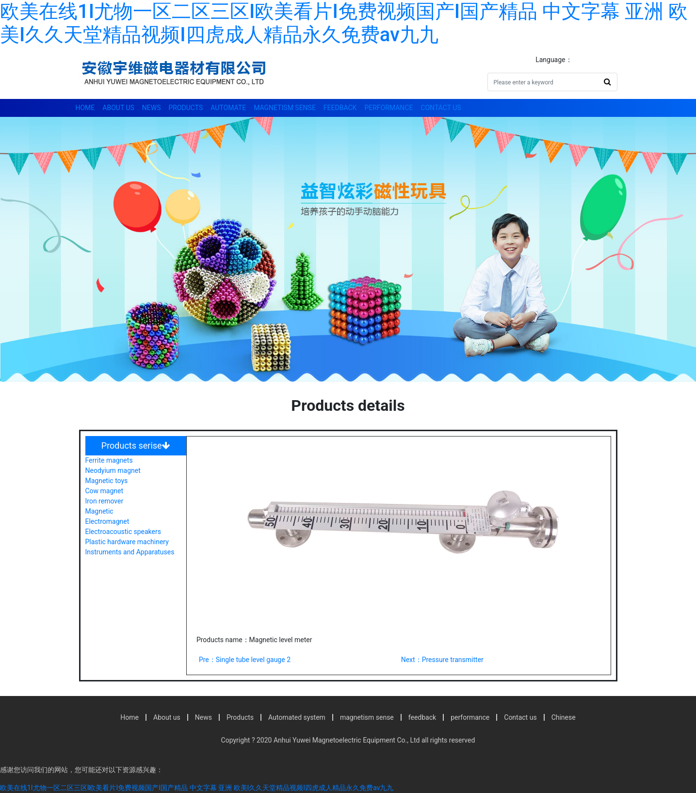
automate (228, 108)
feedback (340, 108)
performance (388, 108)
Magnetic (99, 511)
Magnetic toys (106, 481)
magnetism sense (285, 108)
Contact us (441, 108)
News (151, 108)
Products (186, 108)
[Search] (543, 82)
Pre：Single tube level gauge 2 (245, 660)
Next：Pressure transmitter (442, 660)
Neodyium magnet (113, 470)
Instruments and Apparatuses (130, 552)
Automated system (296, 717)
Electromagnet (107, 521)
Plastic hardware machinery (127, 542)
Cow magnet (104, 491)
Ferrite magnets (109, 460)
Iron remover (104, 501)
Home (85, 108)
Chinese (563, 717)
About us (118, 108)
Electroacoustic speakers (123, 531)
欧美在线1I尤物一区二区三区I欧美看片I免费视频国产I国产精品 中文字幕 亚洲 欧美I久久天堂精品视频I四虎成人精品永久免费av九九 (344, 23)
